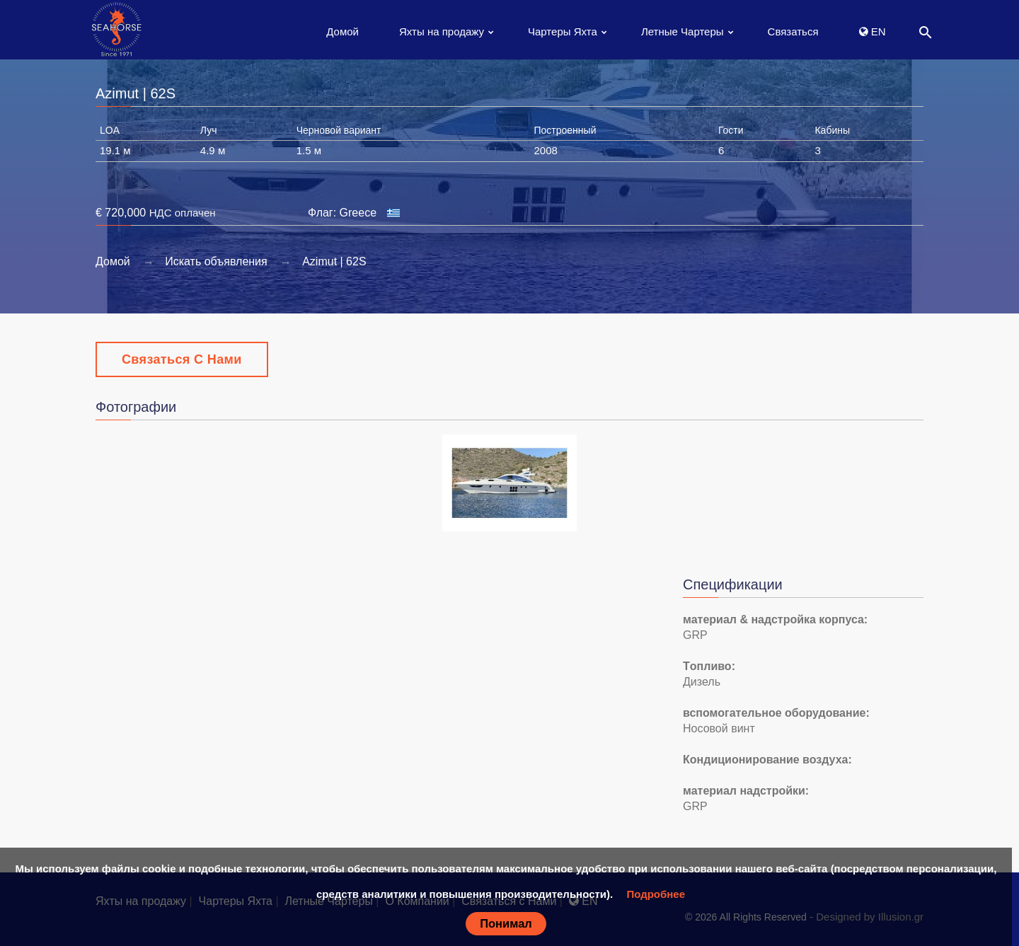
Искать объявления (216, 261)
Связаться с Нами (182, 359)
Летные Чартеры (682, 31)
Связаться (793, 31)
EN (872, 31)
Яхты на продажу (441, 31)
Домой (342, 31)
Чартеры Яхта (562, 31)
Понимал (506, 923)
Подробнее (655, 894)
